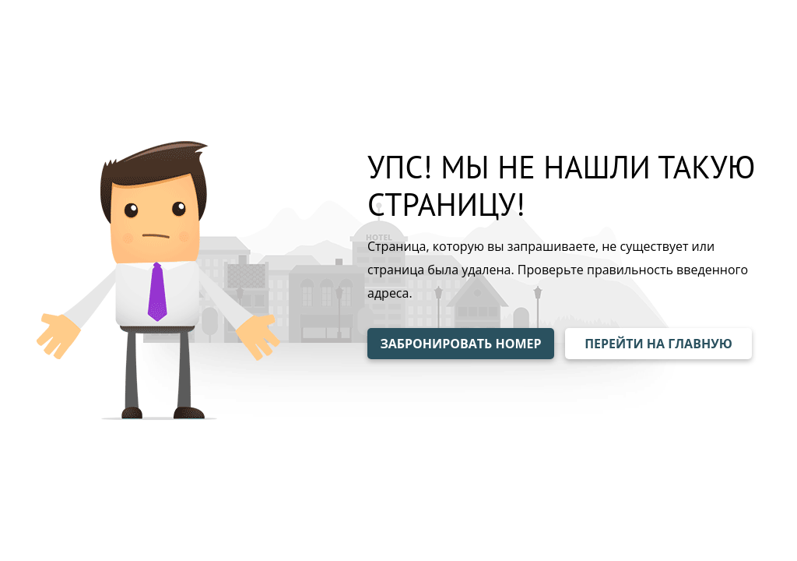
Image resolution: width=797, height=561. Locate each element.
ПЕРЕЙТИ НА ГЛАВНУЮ (658, 343)
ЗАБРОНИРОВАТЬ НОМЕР (460, 343)
